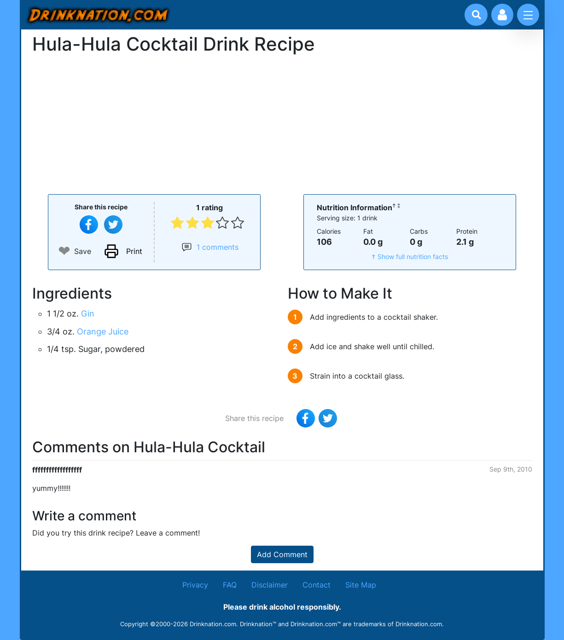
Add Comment (282, 554)
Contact (316, 584)
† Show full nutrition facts (410, 256)
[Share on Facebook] (89, 224)
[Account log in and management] (502, 15)
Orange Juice (102, 331)
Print (134, 251)
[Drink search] (476, 15)
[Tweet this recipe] (113, 224)
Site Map (360, 584)
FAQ (230, 584)
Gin (87, 313)
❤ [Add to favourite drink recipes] (64, 251)
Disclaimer (269, 584)
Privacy (195, 584)
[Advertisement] (282, 123)
